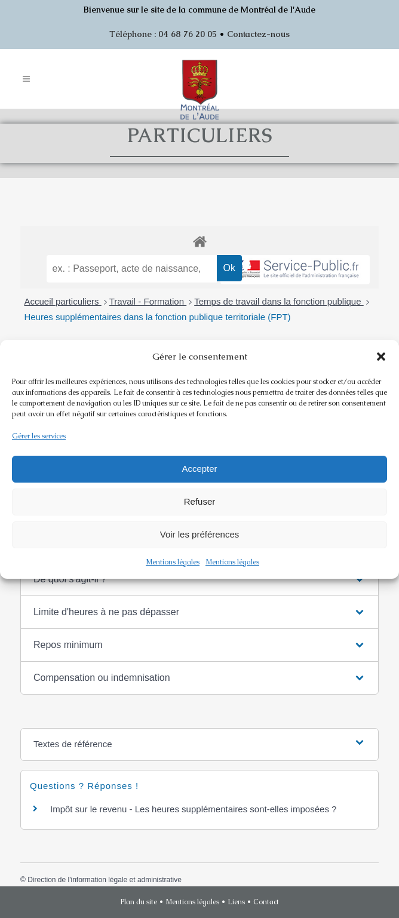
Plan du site (139, 902)
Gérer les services (39, 436)
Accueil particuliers (63, 301)
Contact (266, 902)
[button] (381, 357)
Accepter (199, 468)
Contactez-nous (258, 34)
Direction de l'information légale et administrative (104, 880)
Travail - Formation (147, 301)
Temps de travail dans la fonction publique (279, 301)
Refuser (200, 501)
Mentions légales (173, 562)
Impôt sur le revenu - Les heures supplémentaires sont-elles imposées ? (193, 809)
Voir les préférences (200, 534)
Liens (236, 902)
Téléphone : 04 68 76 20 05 (163, 34)
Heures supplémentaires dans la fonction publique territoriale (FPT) (157, 317)
